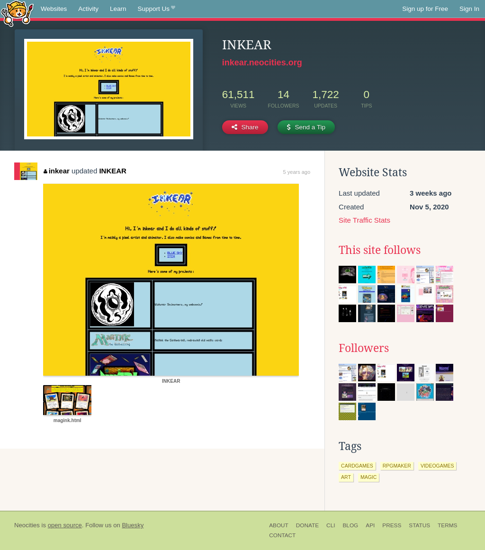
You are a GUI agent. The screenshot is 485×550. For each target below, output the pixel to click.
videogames (437, 466)
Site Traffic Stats (364, 220)
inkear (57, 171)
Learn (118, 8)
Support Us (156, 9)
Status (419, 525)
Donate (307, 525)
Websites (54, 8)
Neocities (27, 525)
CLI (330, 525)
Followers (364, 348)
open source (65, 525)
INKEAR (112, 171)
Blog (350, 525)
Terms (447, 525)
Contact (282, 535)
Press (391, 525)
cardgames (357, 466)
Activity (88, 8)
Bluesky (133, 525)
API (370, 525)
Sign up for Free (425, 8)
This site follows (380, 250)
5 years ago (296, 172)
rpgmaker (397, 466)
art (346, 477)
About (278, 525)
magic (368, 477)
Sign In (469, 8)
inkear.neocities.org (262, 62)
